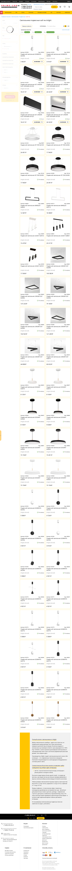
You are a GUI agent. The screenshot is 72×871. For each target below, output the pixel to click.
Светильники (15, 16)
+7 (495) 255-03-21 (26, 8)
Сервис (7, 848)
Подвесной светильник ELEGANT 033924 (30, 478)
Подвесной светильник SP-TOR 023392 (58, 145)
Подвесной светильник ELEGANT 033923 (56, 448)
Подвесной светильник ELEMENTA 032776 (31, 690)
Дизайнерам (41, 1)
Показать (10, 97)
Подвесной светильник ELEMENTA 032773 (56, 630)
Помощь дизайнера (9, 855)
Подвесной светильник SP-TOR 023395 (58, 175)
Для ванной (44, 844)
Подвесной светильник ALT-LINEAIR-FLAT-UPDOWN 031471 (57, 85)
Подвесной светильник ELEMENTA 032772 (31, 630)
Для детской (44, 841)
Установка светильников (10, 852)
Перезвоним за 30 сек (39, 4)
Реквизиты (26, 853)
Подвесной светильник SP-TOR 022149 (32, 145)
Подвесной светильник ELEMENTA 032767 (56, 569)
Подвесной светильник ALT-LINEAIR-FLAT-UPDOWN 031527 (31, 115)
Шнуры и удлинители (46, 838)
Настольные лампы (46, 830)
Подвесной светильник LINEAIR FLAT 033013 (57, 357)
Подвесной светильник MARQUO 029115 (56, 206)
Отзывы (27, 1)
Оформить (40, 818)
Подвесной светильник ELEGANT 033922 (30, 448)
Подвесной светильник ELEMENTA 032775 (56, 660)
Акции (26, 823)
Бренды (48, 1)
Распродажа (26, 826)
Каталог (1, 12)
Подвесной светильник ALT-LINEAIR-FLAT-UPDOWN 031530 (57, 115)
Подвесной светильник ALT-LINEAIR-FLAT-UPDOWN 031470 (31, 85)
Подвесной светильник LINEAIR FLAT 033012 (31, 357)
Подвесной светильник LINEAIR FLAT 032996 (57, 327)
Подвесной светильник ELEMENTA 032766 (31, 569)
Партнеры (26, 858)
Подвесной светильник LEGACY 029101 (32, 266)
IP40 (5, 72)
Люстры (44, 826)
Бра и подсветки (45, 829)
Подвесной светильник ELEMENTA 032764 (31, 539)
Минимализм (7, 46)
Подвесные (22, 16)
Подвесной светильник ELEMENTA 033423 (31, 720)
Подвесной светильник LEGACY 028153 (32, 236)
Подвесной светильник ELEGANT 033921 (56, 418)
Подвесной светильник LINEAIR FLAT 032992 (31, 297)
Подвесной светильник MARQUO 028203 (30, 206)
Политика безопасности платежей (49, 858)
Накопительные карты (28, 827)
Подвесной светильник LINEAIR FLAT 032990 (57, 267)
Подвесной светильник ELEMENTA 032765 (56, 539)
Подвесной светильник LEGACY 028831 (58, 236)
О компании (27, 848)
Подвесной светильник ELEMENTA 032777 (56, 690)
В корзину (38, 61)
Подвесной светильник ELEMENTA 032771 (56, 599)
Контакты (55, 1)
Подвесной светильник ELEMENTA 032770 (31, 599)
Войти (69, 1)
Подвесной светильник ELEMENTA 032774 (31, 660)
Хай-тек (27, 32)
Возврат (21, 1)
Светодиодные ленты (46, 837)
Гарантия (14, 1)
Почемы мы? (26, 850)
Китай (6, 88)
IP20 (5, 70)
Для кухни (44, 840)
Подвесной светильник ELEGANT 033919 (56, 388)
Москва (29, 4)
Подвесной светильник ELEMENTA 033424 (56, 720)
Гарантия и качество (9, 853)
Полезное (26, 856)
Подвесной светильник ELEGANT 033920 (30, 418)
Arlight (6, 80)
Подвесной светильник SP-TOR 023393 (32, 175)
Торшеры (44, 832)
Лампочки (44, 835)
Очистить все (65, 29)
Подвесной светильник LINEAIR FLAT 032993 (57, 297)
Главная (3, 16)
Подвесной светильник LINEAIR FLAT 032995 (31, 327)
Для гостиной (45, 843)
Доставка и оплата (5, 1)
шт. (29, 818)
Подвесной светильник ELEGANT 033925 (56, 478)
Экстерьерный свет (46, 833)
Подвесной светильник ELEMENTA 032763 (56, 509)
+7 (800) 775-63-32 (26, 6)
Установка (33, 1)
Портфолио (26, 852)
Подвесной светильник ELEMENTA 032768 (31, 55)
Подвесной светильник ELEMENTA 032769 (56, 55)
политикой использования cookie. (50, 865)
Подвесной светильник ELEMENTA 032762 (31, 509)
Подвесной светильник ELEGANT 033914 (30, 388)
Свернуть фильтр (26, 26)
